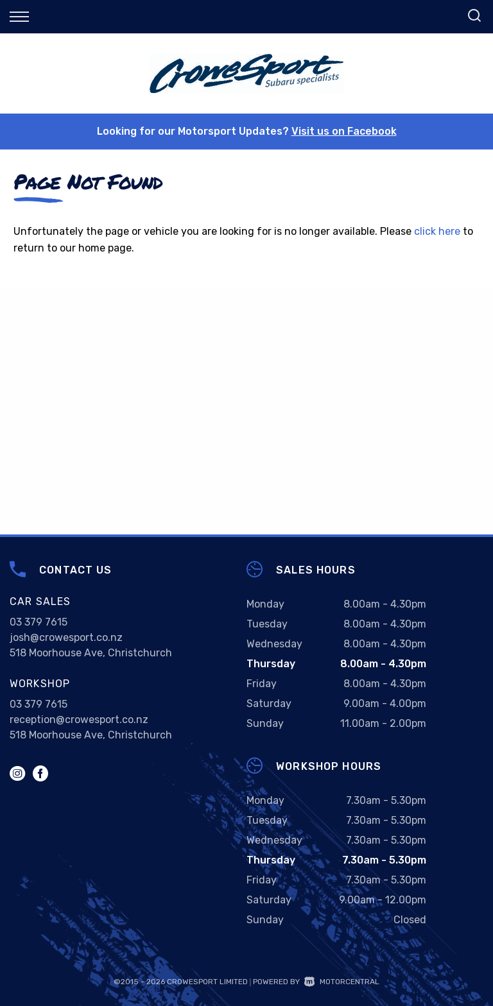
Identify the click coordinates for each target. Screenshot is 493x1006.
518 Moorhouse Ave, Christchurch (91, 653)
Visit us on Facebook (344, 131)
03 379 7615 (38, 622)
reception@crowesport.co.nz (79, 719)
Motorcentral (341, 981)
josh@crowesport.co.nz (66, 637)
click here (437, 231)
